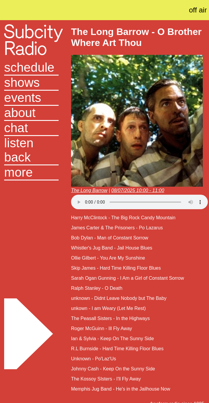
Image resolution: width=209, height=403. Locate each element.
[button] (31, 172)
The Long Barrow (89, 190)
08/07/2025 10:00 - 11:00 (137, 190)
